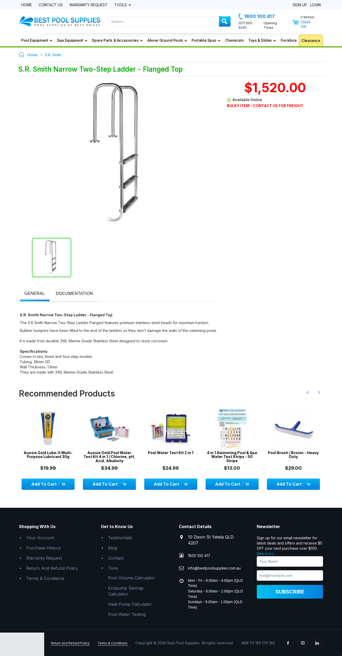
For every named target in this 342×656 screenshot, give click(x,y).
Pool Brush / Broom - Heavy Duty (293, 455)
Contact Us (51, 5)
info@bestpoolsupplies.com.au (214, 568)
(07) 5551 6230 (245, 25)
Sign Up (300, 5)
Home (26, 5)
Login (315, 5)
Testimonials (120, 537)
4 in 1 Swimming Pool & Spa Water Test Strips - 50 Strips (232, 457)
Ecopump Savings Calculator (126, 591)
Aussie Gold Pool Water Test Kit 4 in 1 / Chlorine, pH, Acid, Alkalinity (109, 457)
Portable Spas (206, 40)
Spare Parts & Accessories (117, 40)
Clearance (310, 40)
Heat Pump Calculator (130, 604)
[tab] (35, 294)
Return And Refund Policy (52, 568)
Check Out (306, 24)
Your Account (40, 537)
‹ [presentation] (307, 392)
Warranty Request (88, 5)
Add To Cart (48, 484)
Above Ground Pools (167, 40)
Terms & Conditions (45, 578)
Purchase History (43, 547)
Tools (121, 5)
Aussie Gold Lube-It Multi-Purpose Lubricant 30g (48, 455)
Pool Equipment (36, 40)
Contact (115, 558)
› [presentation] (319, 392)
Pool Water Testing (127, 614)
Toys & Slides (262, 40)
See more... (266, 553)
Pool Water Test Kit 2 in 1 (170, 453)
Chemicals (234, 40)
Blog (112, 547)
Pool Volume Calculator (131, 577)
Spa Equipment (72, 40)
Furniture (289, 40)
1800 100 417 (257, 16)
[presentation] (35, 293)
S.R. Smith (53, 55)
